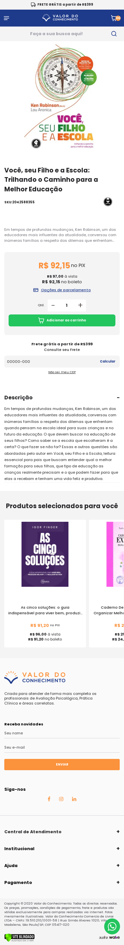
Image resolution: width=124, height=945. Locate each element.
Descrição (18, 397)
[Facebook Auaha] (49, 800)
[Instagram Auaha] (61, 799)
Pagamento (18, 882)
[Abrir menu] (6, 18)
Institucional (19, 848)
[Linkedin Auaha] (74, 799)
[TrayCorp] (114, 937)
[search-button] (114, 34)
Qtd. (41, 305)
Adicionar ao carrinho (62, 320)
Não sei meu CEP (62, 372)
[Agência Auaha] (103, 937)
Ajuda (11, 865)
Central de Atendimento (33, 832)
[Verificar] (19, 940)
